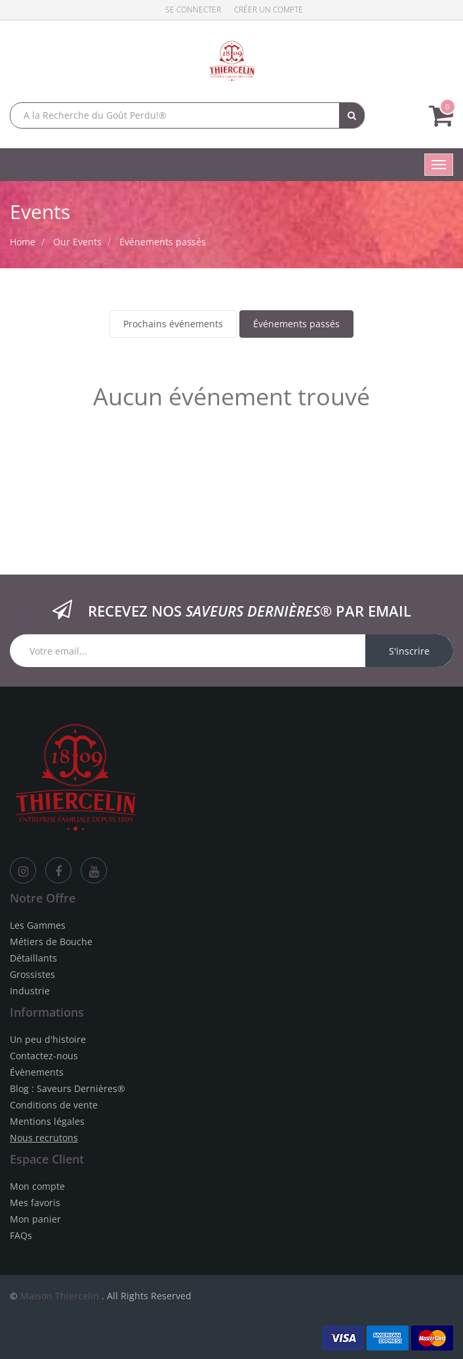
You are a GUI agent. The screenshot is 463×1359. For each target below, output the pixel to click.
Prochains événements (173, 323)
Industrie (30, 990)
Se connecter (193, 9)
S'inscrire (409, 651)
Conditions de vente (54, 1105)
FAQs (21, 1235)
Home (22, 241)
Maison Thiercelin (59, 1295)
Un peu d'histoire (48, 1039)
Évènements (37, 1072)
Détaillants (33, 958)
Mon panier (35, 1219)
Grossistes (32, 974)
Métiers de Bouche (51, 941)
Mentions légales (47, 1121)
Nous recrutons (44, 1137)
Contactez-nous (44, 1055)
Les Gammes (38, 925)
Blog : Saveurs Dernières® (67, 1088)
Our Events (77, 241)
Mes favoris (35, 1202)
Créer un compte (268, 9)
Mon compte (37, 1186)
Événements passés (296, 323)
